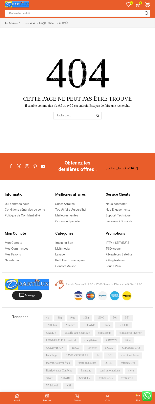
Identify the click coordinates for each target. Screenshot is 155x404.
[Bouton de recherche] (146, 13)
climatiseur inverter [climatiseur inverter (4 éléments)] (130, 332)
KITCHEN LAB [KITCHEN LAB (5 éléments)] (131, 347)
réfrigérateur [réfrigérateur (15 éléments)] (128, 362)
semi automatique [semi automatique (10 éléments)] (110, 370)
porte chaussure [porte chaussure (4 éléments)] (87, 362)
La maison (11, 23)
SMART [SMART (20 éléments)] (65, 378)
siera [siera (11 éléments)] (131, 370)
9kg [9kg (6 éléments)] (72, 317)
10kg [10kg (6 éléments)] (86, 317)
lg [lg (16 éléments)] (98, 355)
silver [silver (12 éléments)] (49, 378)
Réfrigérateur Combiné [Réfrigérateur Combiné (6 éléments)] (59, 370)
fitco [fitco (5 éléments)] (128, 340)
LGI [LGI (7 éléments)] (110, 355)
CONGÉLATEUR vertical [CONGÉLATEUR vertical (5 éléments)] (61, 340)
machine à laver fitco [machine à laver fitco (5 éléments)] (58, 362)
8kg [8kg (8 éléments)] (60, 317)
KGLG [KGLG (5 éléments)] (109, 347)
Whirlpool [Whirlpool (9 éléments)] (52, 385)
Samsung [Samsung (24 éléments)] (86, 370)
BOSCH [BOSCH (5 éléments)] (123, 325)
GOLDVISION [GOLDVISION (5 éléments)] (55, 347)
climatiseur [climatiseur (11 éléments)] (104, 332)
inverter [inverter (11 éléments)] (92, 347)
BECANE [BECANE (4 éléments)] (89, 325)
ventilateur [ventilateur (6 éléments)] (127, 378)
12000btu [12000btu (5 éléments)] (51, 325)
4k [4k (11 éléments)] (47, 317)
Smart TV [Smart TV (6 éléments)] (84, 378)
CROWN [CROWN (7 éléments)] (111, 340)
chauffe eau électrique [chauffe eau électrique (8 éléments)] (77, 332)
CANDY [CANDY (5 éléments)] (51, 332)
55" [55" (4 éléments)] (127, 317)
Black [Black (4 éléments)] (107, 325)
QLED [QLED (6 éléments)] (108, 362)
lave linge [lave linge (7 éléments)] (51, 355)
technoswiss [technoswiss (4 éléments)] (106, 378)
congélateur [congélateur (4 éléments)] (90, 340)
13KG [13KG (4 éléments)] (100, 317)
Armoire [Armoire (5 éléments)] (70, 325)
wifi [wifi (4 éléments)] (68, 385)
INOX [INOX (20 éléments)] (75, 347)
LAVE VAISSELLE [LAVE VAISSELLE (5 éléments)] (77, 355)
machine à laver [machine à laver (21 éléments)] (130, 355)
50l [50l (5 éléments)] (115, 317)
